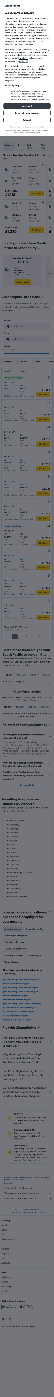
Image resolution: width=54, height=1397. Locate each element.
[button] (27, 106)
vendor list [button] (23, 61)
